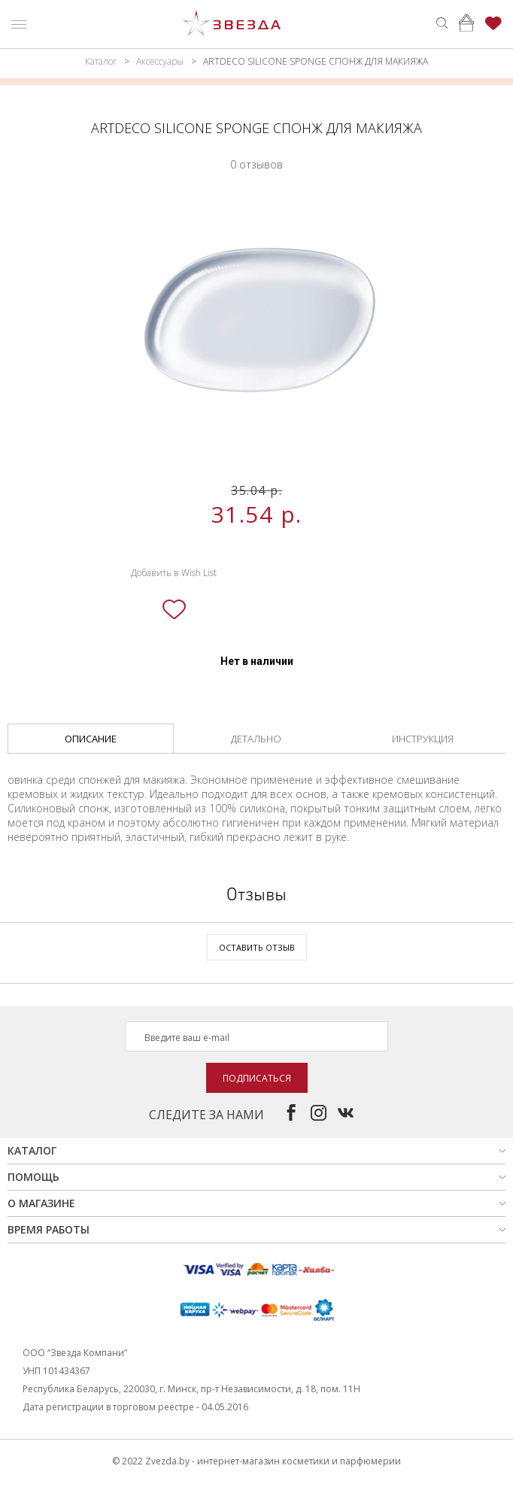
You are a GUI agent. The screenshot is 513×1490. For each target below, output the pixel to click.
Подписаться (257, 1078)
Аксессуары (160, 61)
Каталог (101, 61)
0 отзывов (256, 164)
